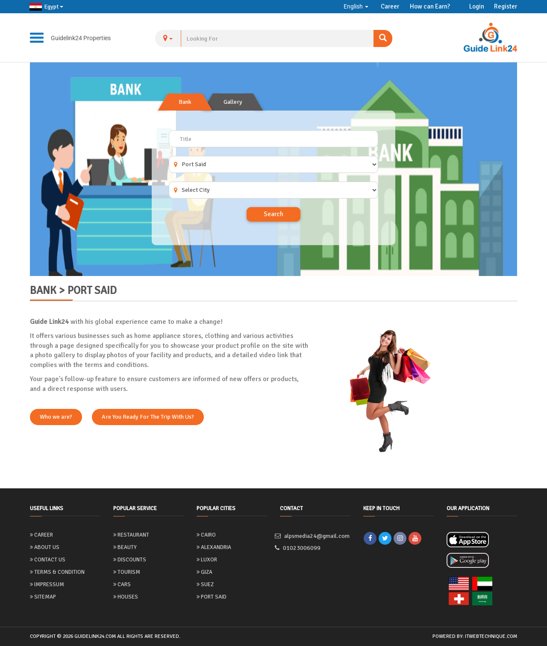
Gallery (233, 102)
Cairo (206, 534)
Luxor (207, 559)
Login (476, 6)
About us (44, 547)
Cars (122, 584)
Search (273, 214)
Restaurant (131, 534)
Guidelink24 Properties (81, 38)
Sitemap (43, 596)
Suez (205, 584)
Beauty (125, 547)
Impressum (47, 584)
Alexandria (214, 547)
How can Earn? (430, 6)
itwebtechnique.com (491, 636)
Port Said (211, 596)
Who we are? (56, 416)
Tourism (126, 572)
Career (390, 6)
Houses (125, 596)
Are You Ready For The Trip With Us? (148, 416)
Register (505, 6)
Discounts (129, 559)
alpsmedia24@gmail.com (315, 536)
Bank (185, 102)
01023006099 (300, 548)
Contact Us (47, 559)
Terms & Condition (57, 572)
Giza (204, 572)
